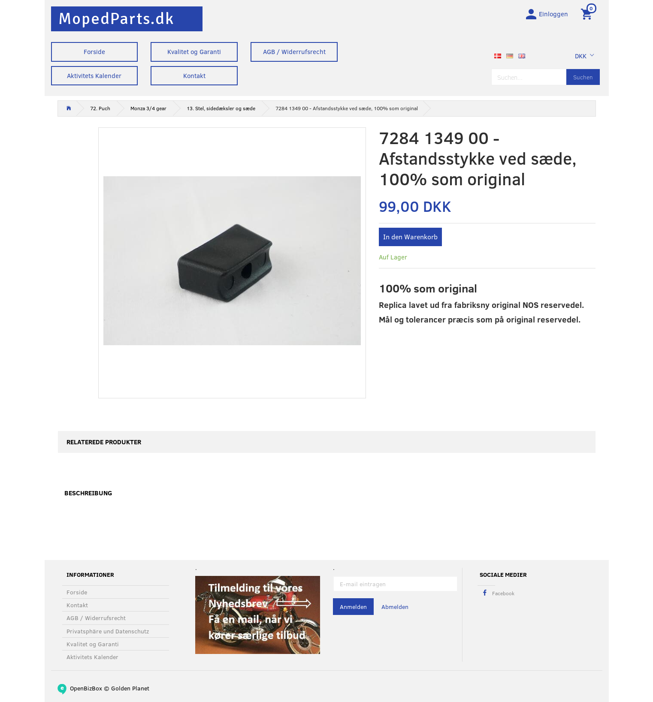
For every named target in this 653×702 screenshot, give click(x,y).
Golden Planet (130, 688)
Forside (94, 51)
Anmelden (353, 607)
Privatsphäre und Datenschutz (108, 631)
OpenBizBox (86, 688)
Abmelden (394, 607)
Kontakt (194, 75)
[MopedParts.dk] (116, 19)
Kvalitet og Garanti (194, 51)
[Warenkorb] (588, 14)
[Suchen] (583, 78)
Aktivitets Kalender (94, 75)
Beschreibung (88, 494)
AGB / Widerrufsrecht (294, 51)
